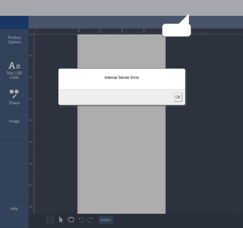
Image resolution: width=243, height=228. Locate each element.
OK (177, 97)
